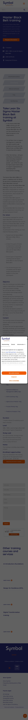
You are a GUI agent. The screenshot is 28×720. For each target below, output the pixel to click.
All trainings (6, 694)
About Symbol (6, 681)
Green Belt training (8, 700)
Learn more (6, 580)
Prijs (14, 95)
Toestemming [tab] (5, 344)
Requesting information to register (13, 461)
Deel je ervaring (14, 534)
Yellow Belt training (8, 696)
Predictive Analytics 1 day (13, 411)
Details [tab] (13, 344)
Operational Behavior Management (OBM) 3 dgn (13, 390)
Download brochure (14, 76)
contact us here (19, 661)
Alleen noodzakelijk (14, 380)
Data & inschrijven (14, 89)
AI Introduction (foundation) (13, 564)
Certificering (14, 101)
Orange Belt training (8, 698)
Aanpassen (14, 377)
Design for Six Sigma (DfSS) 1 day (14, 383)
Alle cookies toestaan (14, 373)
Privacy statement (19, 707)
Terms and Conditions (9, 707)
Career (4, 685)
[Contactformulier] (25, 716)
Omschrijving (14, 82)
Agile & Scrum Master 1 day (13, 401)
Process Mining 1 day (12, 406)
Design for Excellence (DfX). (13, 588)
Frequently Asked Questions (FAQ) (12, 683)
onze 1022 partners (10, 352)
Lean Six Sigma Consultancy (10, 704)
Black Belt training (7, 702)
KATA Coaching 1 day (12, 396)
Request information (11, 39)
